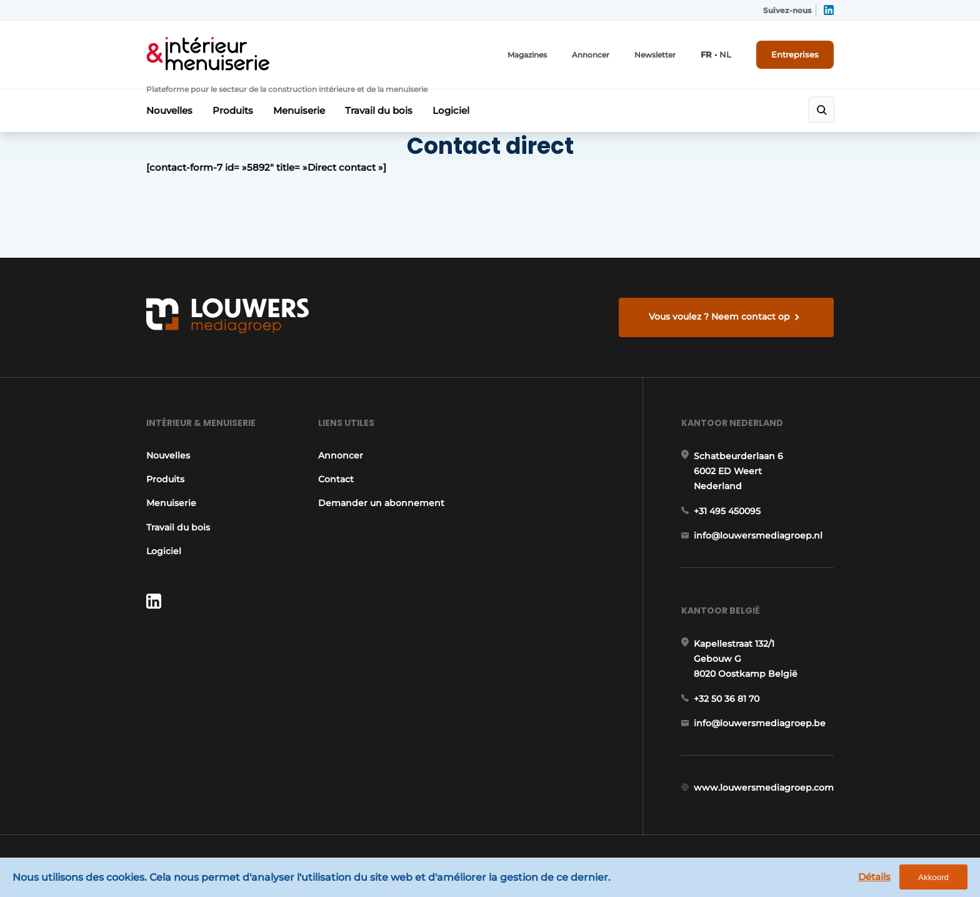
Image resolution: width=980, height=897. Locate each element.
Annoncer (590, 54)
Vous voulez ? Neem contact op (719, 316)
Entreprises (795, 54)
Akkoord (933, 877)
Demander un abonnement (381, 503)
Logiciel (450, 110)
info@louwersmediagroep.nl (758, 535)
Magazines (527, 54)
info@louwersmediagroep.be (760, 723)
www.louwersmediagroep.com (764, 787)
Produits (232, 110)
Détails (874, 877)
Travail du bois (378, 110)
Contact (336, 479)
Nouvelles (169, 110)
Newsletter (655, 54)
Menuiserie (299, 110)
